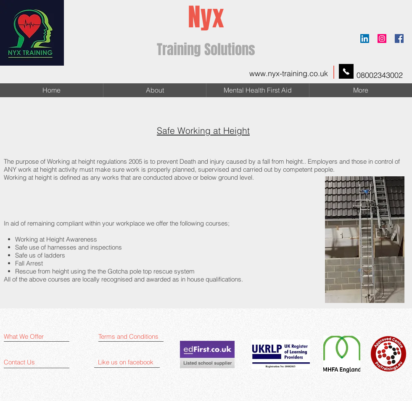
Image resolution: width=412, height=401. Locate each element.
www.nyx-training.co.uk (288, 73)
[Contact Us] (36, 362)
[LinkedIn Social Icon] (364, 38)
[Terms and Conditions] (133, 336)
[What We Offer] (36, 336)
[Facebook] (399, 38)
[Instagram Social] (382, 38)
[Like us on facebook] (131, 362)
